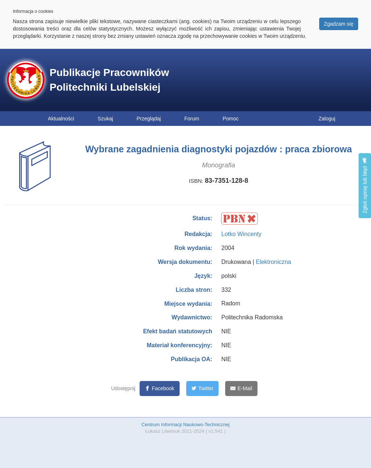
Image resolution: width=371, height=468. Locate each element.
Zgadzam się (338, 24)
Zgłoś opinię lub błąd (365, 185)
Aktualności (61, 118)
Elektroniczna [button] (273, 262)
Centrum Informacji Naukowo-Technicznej (185, 424)
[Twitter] (202, 388)
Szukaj (105, 118)
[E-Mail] (241, 388)
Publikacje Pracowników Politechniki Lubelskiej (109, 80)
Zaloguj (326, 118)
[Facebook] (160, 388)
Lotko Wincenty (241, 234)
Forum (191, 118)
